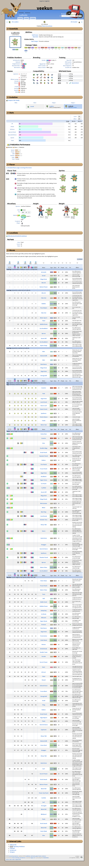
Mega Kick (44, 495)
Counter (43, 388)
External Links (15, 841)
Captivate (43, 729)
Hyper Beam (43, 621)
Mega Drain (43, 279)
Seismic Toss (43, 519)
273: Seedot (77, 22)
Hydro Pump (43, 345)
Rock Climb (44, 831)
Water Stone (74, 107)
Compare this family (13, 100)
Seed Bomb (43, 516)
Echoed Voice (43, 685)
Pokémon (27, 12)
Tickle (43, 420)
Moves (12, 250)
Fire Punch (44, 464)
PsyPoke (12, 848)
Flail (43, 393)
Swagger (43, 544)
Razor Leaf (44, 405)
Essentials (13, 28)
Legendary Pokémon (19, 846)
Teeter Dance (43, 417)
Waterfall (43, 788)
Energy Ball (44, 375)
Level (75, 116)
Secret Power (44, 662)
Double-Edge (43, 448)
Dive (43, 443)
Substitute (44, 538)
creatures (43, 856)
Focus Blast (43, 691)
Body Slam (44, 434)
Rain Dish (35, 37)
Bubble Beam (43, 324)
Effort (75, 118)
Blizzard (43, 617)
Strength (43, 805)
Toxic (43, 594)
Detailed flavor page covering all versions (20, 167)
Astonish (43, 272)
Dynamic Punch (43, 456)
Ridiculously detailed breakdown (17, 236)
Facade (44, 656)
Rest (43, 667)
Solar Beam (43, 640)
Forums (20, 18)
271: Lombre (12, 22)
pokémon (28, 856)
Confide (43, 798)
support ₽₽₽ (18, 859)
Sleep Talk (44, 524)
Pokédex (21, 12)
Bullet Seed (43, 602)
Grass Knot (43, 745)
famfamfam (46, 857)
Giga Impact (43, 717)
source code (9, 859)
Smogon (12, 852)
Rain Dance (44, 364)
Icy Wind (43, 488)
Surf (43, 769)
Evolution (13, 97)
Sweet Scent (43, 409)
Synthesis (43, 413)
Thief (43, 320)
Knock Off (43, 338)
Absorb (44, 282)
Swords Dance (44, 549)
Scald (43, 700)
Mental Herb (74, 83)
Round (44, 680)
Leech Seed (43, 402)
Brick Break (43, 648)
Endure (44, 460)
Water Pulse (43, 567)
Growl (43, 275)
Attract (43, 672)
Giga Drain (44, 371)
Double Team (43, 652)
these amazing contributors (19, 857)
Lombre (50, 106)
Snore (43, 531)
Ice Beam (43, 614)
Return (44, 644)
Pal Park (10, 239)
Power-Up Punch (43, 793)
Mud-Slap (43, 512)
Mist (43, 351)
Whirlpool (43, 814)
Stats (11, 112)
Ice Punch (43, 483)
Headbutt (43, 476)
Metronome (43, 503)
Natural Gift (43, 356)
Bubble (44, 303)
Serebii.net (13, 850)
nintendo (33, 856)
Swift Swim (35, 35)
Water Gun (44, 425)
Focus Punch (43, 469)
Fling (43, 705)
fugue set (33, 857)
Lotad (30, 106)
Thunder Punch (43, 557)
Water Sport (43, 318)
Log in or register (44, 1)
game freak (38, 856)
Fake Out (43, 298)
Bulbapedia (13, 844)
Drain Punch (43, 452)
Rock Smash (43, 779)
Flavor (44, 26)
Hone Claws (43, 580)
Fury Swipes (43, 308)
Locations (49, 26)
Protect (43, 624)
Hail (44, 598)
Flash (43, 721)
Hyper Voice (43, 480)
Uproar (44, 333)
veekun (44, 8)
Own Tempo (34, 41)
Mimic (43, 507)
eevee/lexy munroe (13, 856)
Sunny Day (43, 610)
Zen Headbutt (44, 328)
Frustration (43, 636)
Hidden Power (44, 606)
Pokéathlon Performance (18, 144)
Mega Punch (43, 499)
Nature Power (44, 287)
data (13, 859)
